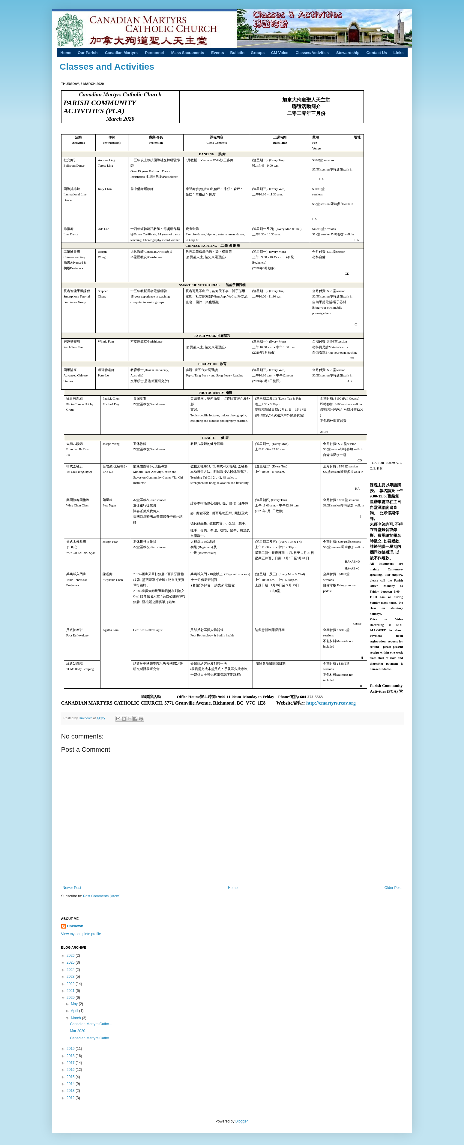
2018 (71, 1056)
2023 (71, 976)
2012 (71, 1098)
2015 (71, 1077)
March (76, 1018)
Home (66, 52)
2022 (71, 984)
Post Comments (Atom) (102, 896)
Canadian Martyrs (121, 52)
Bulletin (237, 52)
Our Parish (87, 52)
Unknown (86, 718)
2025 (71, 962)
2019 (71, 1049)
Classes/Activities (312, 52)
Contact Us (377, 52)
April (75, 1011)
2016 (71, 1070)
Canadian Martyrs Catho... (91, 1024)
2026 (71, 955)
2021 (71, 991)
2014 (71, 1084)
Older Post (393, 888)
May (75, 1004)
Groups (258, 52)
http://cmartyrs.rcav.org (331, 702)
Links (399, 52)
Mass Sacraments (187, 52)
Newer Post (72, 888)
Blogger (241, 1121)
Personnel (154, 52)
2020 (71, 997)
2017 (71, 1063)
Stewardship (347, 52)
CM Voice (280, 52)
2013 (71, 1091)
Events (217, 52)
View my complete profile (81, 934)
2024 (71, 970)
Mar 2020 (77, 1031)
